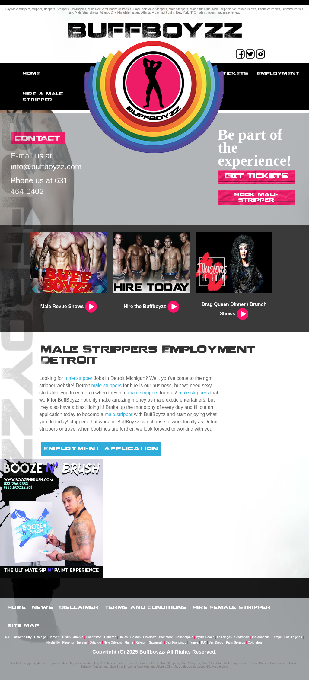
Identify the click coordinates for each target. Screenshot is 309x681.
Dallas (123, 637)
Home (31, 73)
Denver (54, 637)
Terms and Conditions (146, 607)
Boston (135, 637)
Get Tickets (256, 175)
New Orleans (113, 643)
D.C (203, 643)
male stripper (78, 378)
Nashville (53, 643)
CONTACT (38, 138)
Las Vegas (224, 637)
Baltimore (166, 637)
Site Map (23, 625)
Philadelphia (184, 637)
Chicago (40, 637)
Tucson (82, 643)
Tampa (194, 643)
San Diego (216, 643)
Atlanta (78, 637)
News (42, 607)
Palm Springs (235, 643)
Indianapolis (260, 637)
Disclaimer (79, 607)
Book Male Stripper (256, 197)
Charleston (93, 637)
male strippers (106, 385)
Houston (110, 637)
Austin (66, 637)
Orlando (95, 643)
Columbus (255, 643)
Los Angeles (293, 637)
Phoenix (68, 643)
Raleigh (140, 643)
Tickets (235, 73)
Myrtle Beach (205, 637)
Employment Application (101, 448)
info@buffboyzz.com (46, 166)
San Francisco (176, 643)
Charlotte (149, 637)
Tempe (277, 637)
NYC (8, 637)
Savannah (156, 643)
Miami (129, 643)
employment (278, 73)
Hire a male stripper (43, 96)
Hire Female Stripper (232, 607)
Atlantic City (23, 637)
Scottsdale (242, 637)
